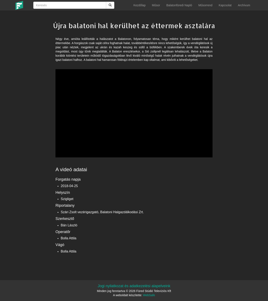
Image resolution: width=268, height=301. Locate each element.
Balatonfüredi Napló (179, 5)
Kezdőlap (139, 5)
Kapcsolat (225, 5)
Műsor (156, 5)
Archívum (244, 5)
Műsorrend (205, 5)
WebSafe (149, 295)
